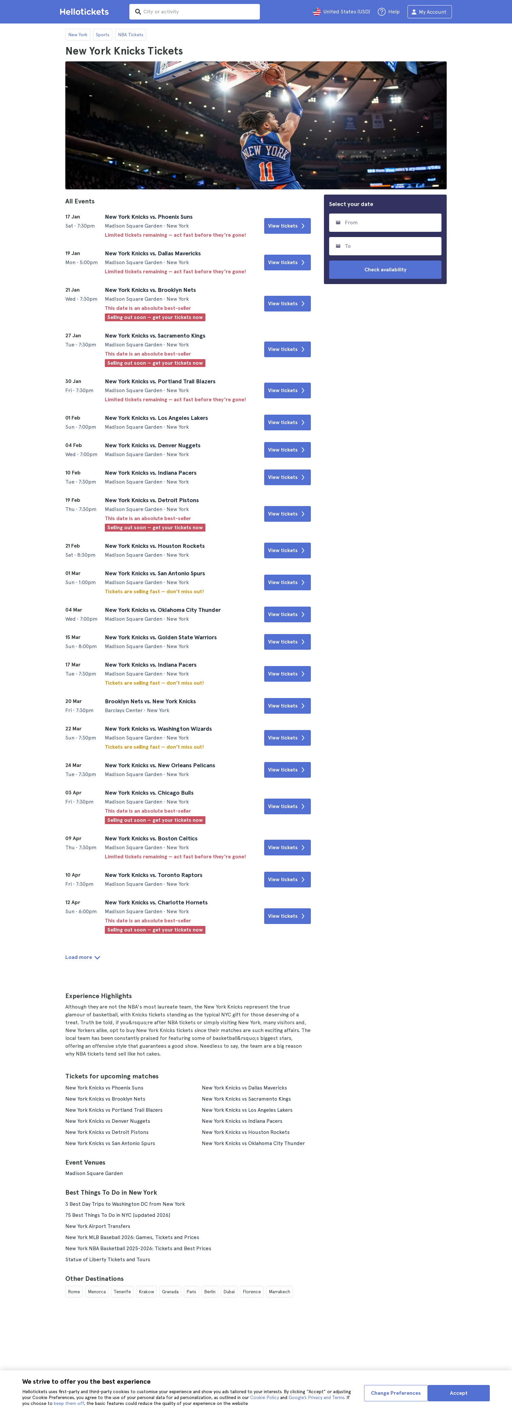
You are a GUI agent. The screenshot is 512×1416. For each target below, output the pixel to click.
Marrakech (279, 1291)
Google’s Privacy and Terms (316, 1397)
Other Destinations (94, 1278)
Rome (74, 1291)
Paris (191, 1291)
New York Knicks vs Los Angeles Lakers (247, 1110)
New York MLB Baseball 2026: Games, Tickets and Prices (132, 1237)
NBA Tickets (130, 34)
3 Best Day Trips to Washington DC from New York (125, 1204)
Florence (252, 1291)
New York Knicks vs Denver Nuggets (107, 1121)
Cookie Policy (264, 1397)
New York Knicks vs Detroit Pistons (107, 1132)
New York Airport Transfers (97, 1226)
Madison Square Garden (94, 1173)
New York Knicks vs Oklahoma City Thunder (253, 1143)
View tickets (287, 226)
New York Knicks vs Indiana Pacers (242, 1121)
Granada (170, 1291)
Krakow (146, 1291)
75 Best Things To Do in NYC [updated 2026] (117, 1215)
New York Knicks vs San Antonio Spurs (110, 1143)
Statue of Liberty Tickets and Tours (107, 1259)
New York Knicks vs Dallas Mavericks (244, 1088)
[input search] (194, 12)
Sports (102, 34)
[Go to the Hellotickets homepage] (85, 12)
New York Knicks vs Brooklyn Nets (105, 1099)
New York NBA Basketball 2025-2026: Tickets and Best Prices (138, 1248)
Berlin (210, 1291)
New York (78, 34)
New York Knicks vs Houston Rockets (246, 1132)
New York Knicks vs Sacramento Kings (246, 1099)
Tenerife (122, 1291)
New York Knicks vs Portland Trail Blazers (114, 1110)
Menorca (97, 1291)
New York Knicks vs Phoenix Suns (104, 1088)
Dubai (229, 1291)
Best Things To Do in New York (111, 1192)
